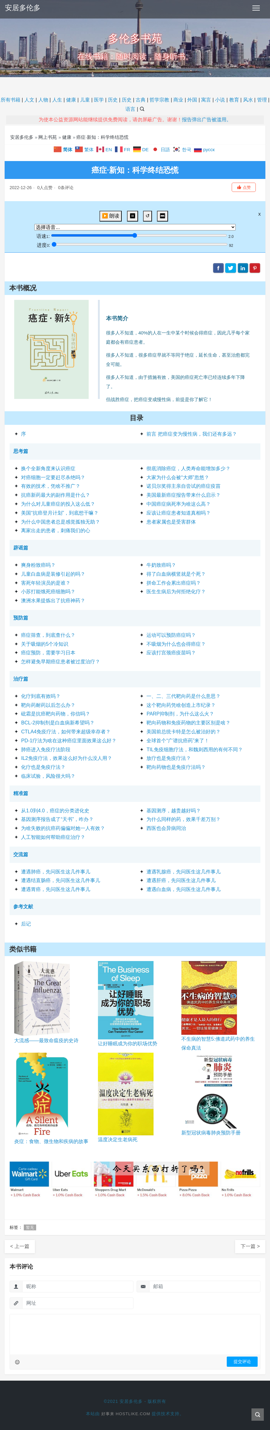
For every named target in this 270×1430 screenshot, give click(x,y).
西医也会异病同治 (166, 828)
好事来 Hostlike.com (126, 1413)
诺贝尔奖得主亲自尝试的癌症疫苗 (183, 486)
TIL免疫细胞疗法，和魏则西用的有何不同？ (194, 749)
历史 (113, 99)
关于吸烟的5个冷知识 (44, 644)
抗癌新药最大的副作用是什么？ (55, 495)
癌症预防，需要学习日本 (48, 652)
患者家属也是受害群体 (171, 521)
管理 (262, 99)
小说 (220, 99)
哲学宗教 (159, 99)
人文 (29, 99)
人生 (57, 99)
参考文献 (23, 906)
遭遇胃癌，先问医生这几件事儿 (55, 889)
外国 (192, 99)
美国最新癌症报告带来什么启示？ (183, 495)
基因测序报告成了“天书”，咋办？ (57, 819)
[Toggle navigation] (256, 8)
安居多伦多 (23, 8)
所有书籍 (10, 99)
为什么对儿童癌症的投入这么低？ (58, 504)
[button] (244, 187)
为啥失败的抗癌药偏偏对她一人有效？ (63, 828)
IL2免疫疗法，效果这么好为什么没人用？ (66, 758)
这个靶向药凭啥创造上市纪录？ (181, 705)
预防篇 (20, 617)
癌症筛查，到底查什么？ (48, 635)
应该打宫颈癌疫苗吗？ (171, 652)
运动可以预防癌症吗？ (171, 635)
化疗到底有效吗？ (41, 696)
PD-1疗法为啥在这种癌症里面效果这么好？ (68, 740)
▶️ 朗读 (110, 215)
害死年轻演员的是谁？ (45, 583)
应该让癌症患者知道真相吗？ (178, 513)
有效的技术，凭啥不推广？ (50, 486)
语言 (130, 109)
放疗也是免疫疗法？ (168, 758)
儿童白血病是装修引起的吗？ (53, 574)
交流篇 (20, 854)
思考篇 (20, 451)
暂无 (30, 1227)
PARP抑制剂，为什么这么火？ (180, 713)
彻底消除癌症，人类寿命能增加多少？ (188, 468)
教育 (234, 99)
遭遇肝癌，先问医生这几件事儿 (181, 880)
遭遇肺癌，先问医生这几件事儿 (55, 871)
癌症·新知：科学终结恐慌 (102, 137)
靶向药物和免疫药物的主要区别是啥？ (188, 722)
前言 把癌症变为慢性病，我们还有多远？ (191, 434)
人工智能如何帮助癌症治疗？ (53, 837)
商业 (178, 99)
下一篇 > (250, 1246)
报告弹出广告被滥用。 (206, 119)
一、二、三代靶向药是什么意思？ (183, 696)
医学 (99, 99)
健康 (71, 99)
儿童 (85, 99)
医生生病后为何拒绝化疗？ (176, 591)
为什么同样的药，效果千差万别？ (183, 819)
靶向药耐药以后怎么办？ (48, 705)
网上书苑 (47, 137)
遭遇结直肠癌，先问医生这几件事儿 (60, 880)
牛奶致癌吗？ (161, 565)
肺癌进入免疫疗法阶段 (45, 749)
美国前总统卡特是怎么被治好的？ (183, 731)
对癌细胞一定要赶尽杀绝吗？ (53, 477)
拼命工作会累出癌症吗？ (173, 583)
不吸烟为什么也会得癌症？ (176, 644)
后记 (26, 923)
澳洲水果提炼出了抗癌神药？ (53, 600)
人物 (43, 99)
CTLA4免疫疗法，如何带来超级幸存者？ (66, 731)
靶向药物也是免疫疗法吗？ (176, 767)
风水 (248, 99)
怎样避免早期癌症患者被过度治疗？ (60, 661)
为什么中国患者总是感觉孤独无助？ (60, 521)
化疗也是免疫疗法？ (43, 767)
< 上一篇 (19, 1246)
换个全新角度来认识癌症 (48, 468)
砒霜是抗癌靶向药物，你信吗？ (55, 713)
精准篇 (20, 793)
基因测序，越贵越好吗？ (173, 810)
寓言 (206, 99)
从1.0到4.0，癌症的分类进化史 (55, 810)
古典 (141, 99)
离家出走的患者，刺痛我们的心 (55, 530)
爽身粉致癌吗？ (38, 565)
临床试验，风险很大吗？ (48, 776)
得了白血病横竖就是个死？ (176, 574)
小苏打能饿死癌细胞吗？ (48, 591)
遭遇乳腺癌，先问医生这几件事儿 (183, 871)
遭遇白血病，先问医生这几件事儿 (183, 889)
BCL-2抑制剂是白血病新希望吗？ (57, 722)
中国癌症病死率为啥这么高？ (178, 504)
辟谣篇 (20, 547)
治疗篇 (20, 679)
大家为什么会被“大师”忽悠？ (177, 477)
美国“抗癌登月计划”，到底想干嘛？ (60, 513)
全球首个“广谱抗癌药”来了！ (177, 740)
